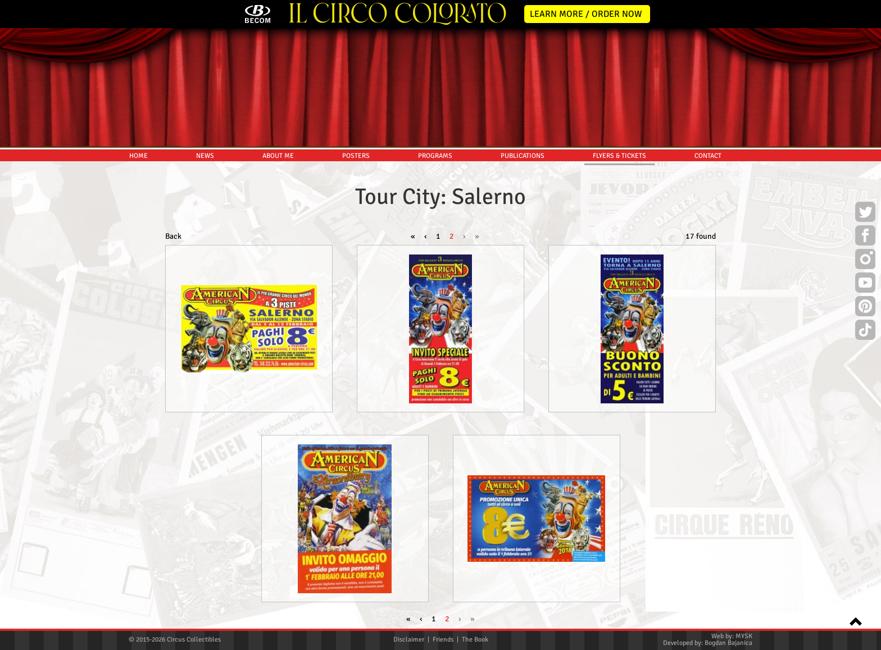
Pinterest (865, 308)
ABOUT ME (278, 156)
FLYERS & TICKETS (619, 156)
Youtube (865, 284)
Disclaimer (408, 639)
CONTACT (707, 156)
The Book (475, 639)
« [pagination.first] (413, 236)
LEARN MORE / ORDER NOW (586, 14)
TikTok (865, 331)
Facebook (865, 237)
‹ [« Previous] (425, 236)
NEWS (205, 156)
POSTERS (356, 156)
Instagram (865, 260)
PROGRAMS (435, 156)
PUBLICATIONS (522, 156)
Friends (443, 639)
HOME (138, 156)
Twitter (865, 213)
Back (173, 236)
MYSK (743, 636)
